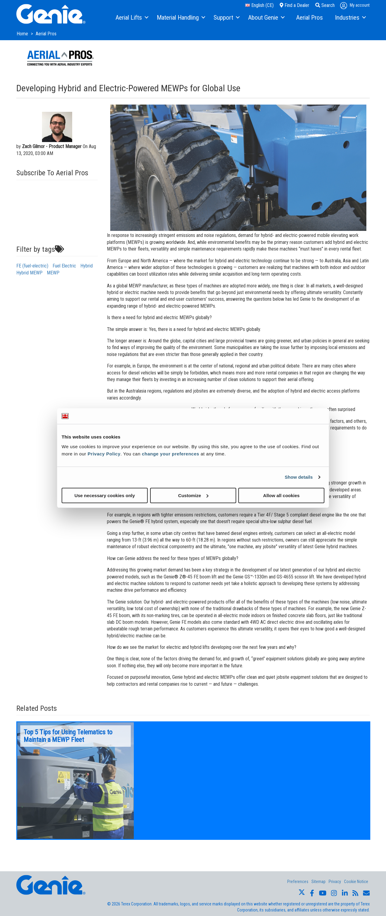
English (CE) (259, 5)
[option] (75, 780)
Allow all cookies (281, 495)
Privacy (335, 881)
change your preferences (170, 453)
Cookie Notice (356, 881)
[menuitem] (131, 17)
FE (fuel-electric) (32, 266)
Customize (193, 495)
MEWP (53, 273)
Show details (299, 477)
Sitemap (318, 881)
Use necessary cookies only (104, 495)
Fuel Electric (64, 266)
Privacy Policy (104, 453)
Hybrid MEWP (29, 273)
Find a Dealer (294, 5)
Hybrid (86, 266)
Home (23, 34)
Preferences (297, 881)
